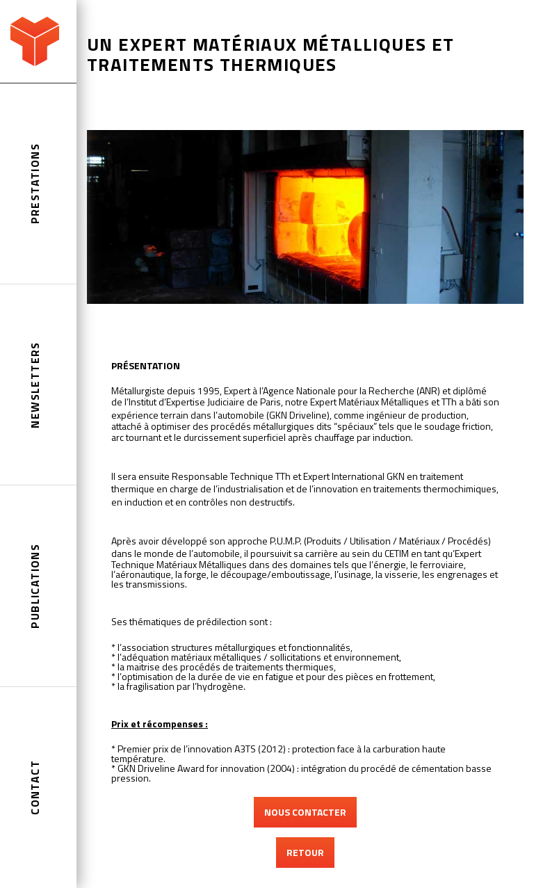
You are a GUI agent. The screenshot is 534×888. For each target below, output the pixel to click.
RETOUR (305, 852)
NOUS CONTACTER (305, 812)
